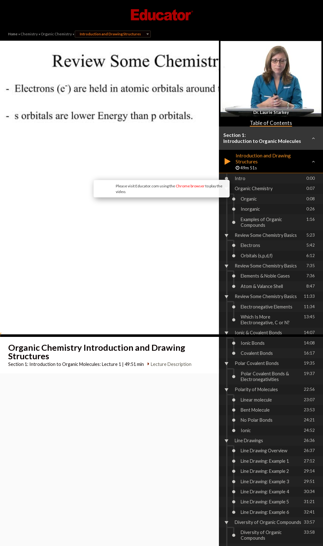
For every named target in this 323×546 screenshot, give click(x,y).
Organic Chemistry (56, 34)
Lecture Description (168, 278)
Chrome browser (138, 138)
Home (13, 34)
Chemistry (29, 34)
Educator (161, 15)
